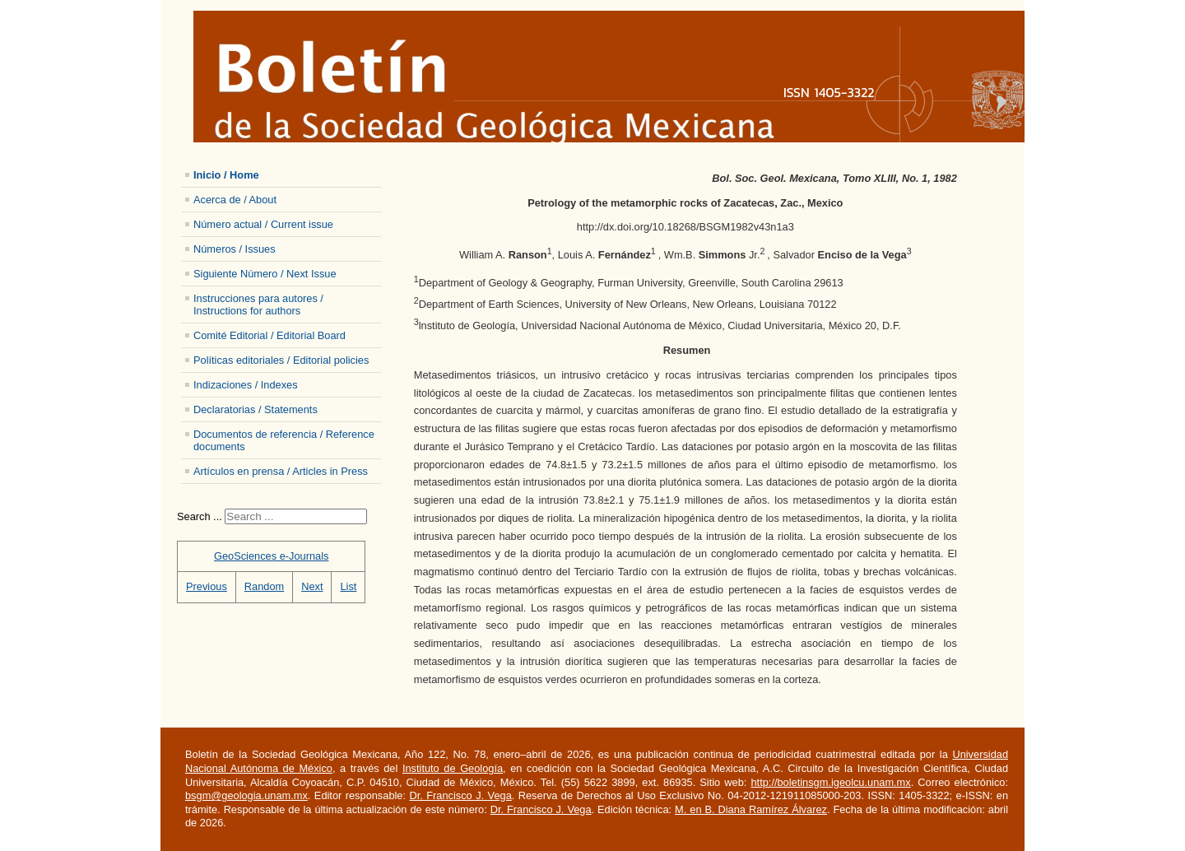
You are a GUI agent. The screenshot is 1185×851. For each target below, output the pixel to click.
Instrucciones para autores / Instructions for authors (258, 304)
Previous (206, 586)
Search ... (199, 516)
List (348, 586)
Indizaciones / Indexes (245, 385)
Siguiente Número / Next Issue (265, 273)
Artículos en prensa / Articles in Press (280, 471)
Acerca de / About (234, 199)
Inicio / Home (226, 175)
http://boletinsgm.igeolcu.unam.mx (830, 782)
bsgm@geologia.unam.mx (246, 795)
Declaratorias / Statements (255, 409)
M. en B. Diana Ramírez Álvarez (751, 809)
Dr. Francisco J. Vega (460, 795)
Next (312, 586)
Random (264, 586)
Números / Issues (234, 249)
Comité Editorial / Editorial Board (269, 335)
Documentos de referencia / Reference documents (283, 440)
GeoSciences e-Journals (271, 556)
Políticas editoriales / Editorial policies (281, 360)
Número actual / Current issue (263, 224)
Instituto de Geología (452, 768)
